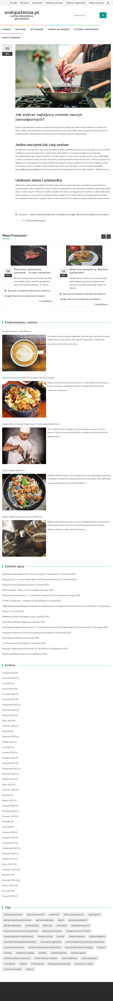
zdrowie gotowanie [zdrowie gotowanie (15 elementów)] (12, 969)
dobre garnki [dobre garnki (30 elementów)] (94, 914)
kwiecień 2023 (9, 678)
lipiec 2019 (7, 864)
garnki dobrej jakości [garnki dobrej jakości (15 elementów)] (78, 920)
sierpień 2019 (8, 859)
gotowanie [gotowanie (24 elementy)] (62, 925)
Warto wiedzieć (96, 2)
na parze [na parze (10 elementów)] (101, 947)
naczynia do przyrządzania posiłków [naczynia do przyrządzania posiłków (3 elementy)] (20, 942)
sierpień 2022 (8, 715)
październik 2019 (10, 848)
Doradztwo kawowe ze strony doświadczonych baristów (28, 632)
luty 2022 (6, 747)
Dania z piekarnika (38, 214)
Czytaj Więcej (46, 301)
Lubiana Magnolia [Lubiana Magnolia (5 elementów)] (97, 936)
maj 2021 (6, 795)
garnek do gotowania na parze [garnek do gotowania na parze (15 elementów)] (17, 920)
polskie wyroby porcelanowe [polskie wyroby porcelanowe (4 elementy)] (17, 958)
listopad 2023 (8, 673)
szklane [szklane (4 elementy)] (23, 963)
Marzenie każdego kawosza (15, 654)
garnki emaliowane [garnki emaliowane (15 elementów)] (12, 925)
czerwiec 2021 (9, 789)
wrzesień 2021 (9, 773)
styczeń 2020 (8, 832)
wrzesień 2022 (9, 710)
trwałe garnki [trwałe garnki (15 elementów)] (37, 963)
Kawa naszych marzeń (12, 638)
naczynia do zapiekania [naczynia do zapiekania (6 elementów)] (51, 942)
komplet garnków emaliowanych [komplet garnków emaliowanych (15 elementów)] (18, 936)
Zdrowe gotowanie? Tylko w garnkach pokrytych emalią (28, 377)
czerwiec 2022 (9, 726)
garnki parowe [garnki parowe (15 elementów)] (32, 925)
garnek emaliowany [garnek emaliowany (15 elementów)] (45, 920)
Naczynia (24, 2)
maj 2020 (6, 821)
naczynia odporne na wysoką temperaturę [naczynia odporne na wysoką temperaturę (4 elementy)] (85, 942)
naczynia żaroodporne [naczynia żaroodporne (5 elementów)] (14, 947)
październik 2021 (10, 768)
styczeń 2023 (8, 688)
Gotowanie (37, 2)
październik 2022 (10, 704)
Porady (13, 2)
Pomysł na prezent (54, 2)
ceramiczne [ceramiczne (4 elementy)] (54, 914)
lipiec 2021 (7, 784)
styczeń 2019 (8, 896)
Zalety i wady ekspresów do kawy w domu (22, 516)
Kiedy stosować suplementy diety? (18, 584)
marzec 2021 (8, 800)
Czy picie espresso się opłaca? (16, 643)
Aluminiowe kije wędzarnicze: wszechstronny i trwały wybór (30, 574)
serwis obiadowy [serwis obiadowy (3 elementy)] (69, 958)
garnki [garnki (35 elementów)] (61, 920)
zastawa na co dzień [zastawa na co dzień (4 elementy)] (84, 963)
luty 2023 (6, 683)
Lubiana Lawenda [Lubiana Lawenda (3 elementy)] (76, 936)
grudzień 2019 (9, 837)
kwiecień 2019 (9, 880)
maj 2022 (6, 731)
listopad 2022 (8, 699)
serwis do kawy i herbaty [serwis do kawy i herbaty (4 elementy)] (46, 958)
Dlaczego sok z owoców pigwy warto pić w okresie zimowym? (31, 579)
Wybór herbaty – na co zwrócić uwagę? (20, 590)
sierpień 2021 (8, 779)
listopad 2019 (8, 843)
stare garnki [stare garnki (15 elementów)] (9, 963)
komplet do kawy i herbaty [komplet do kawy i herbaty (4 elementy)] (78, 931)
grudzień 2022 (9, 694)
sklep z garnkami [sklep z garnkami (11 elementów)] (89, 958)
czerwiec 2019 (9, 869)
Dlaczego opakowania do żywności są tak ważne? (25, 648)
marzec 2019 (8, 885)
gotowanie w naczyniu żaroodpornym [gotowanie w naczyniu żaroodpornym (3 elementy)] (21, 931)
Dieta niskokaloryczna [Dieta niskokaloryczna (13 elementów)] (74, 914)
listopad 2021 (8, 763)
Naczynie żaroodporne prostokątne (92, 214)
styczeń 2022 (8, 752)
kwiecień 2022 (9, 736)
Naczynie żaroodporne (18, 290)
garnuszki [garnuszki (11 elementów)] (47, 925)
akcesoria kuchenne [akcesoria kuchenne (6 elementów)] (13, 914)
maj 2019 (6, 874)
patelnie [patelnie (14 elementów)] (42, 952)
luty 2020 (6, 827)
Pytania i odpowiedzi (76, 2)
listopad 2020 (8, 805)
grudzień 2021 (9, 758)
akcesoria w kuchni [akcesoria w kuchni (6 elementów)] (35, 914)
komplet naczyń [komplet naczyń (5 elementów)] (45, 936)
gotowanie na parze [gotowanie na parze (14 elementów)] (80, 925)
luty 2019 (6, 891)
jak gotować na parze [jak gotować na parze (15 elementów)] (52, 931)
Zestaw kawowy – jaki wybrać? (16, 331)
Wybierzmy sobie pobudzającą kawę (18, 616)
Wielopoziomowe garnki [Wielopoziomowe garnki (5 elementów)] (59, 963)
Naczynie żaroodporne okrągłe (61, 214)
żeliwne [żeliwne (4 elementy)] (29, 969)
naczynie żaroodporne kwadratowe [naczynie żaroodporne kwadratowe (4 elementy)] (44, 947)
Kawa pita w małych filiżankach (16, 622)
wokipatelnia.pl (21, 12)
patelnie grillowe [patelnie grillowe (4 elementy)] (58, 952)
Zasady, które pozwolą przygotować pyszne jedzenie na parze (30, 424)
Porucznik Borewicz (36, 220)
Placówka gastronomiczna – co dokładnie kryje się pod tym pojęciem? (34, 595)
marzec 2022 (8, 742)
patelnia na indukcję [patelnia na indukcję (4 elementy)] (25, 952)
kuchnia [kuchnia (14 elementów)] (60, 936)
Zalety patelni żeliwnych (13, 470)
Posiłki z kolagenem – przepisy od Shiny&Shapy (24, 600)
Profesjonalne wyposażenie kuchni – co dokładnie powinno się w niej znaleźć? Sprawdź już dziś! (47, 627)
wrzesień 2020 (9, 811)
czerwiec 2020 (9, 816)
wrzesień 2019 (9, 853)
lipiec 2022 (7, 720)
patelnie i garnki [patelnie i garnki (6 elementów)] (78, 952)
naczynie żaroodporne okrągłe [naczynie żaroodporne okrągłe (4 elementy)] (79, 947)
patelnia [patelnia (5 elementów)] (7, 952)
